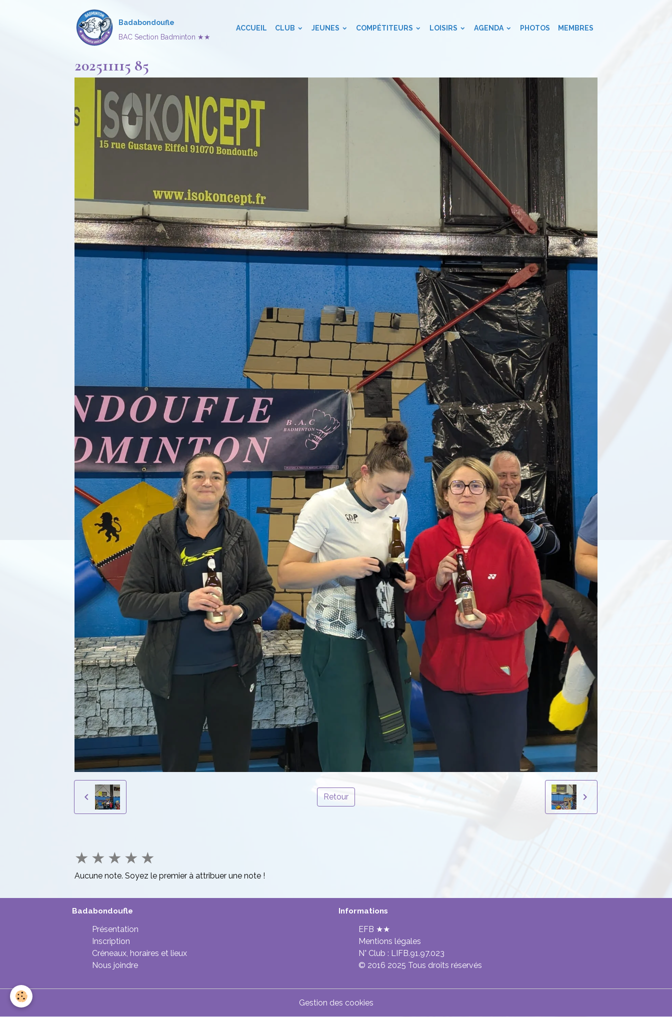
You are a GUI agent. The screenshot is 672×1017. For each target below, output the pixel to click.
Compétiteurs (385, 28)
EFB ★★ (374, 929)
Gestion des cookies (336, 1003)
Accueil (251, 28)
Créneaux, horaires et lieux (139, 953)
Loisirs (444, 28)
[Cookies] (21, 996)
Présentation (115, 929)
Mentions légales (389, 941)
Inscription (111, 941)
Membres (576, 28)
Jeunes (326, 28)
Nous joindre (115, 965)
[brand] (142, 28)
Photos (535, 28)
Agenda (489, 28)
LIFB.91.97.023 (417, 953)
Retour (336, 797)
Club (285, 28)
